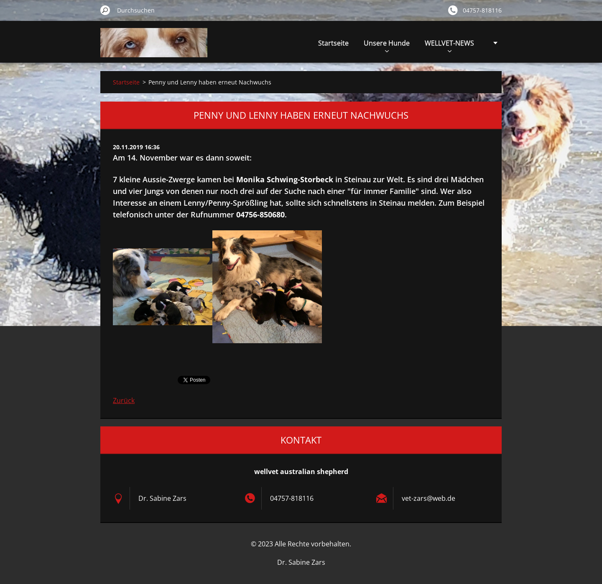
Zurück (124, 400)
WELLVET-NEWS (449, 45)
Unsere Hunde (386, 45)
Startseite (333, 43)
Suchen (105, 10)
